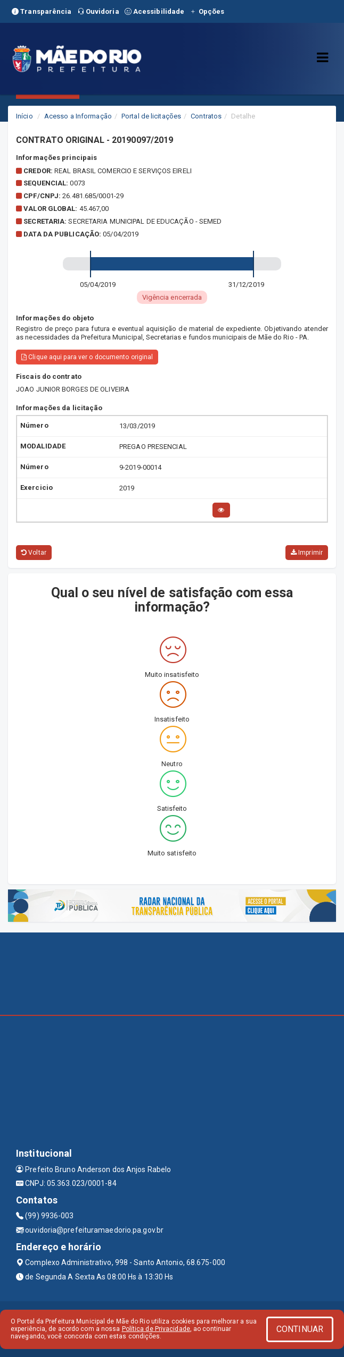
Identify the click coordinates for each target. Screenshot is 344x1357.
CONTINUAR (299, 1329)
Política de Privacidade (156, 1329)
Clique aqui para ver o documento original (87, 357)
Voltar (33, 552)
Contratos (206, 116)
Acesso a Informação (78, 116)
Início (24, 116)
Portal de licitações (151, 116)
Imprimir (307, 552)
